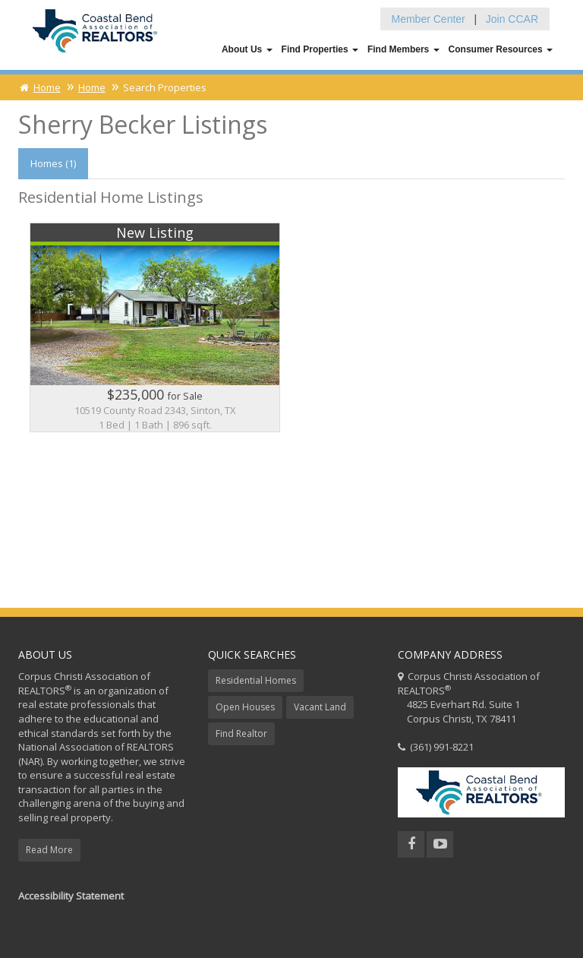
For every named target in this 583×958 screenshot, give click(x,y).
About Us (247, 49)
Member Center (428, 19)
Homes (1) (53, 163)
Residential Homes (256, 680)
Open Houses (245, 706)
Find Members (403, 49)
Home (39, 87)
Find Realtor (241, 733)
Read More (49, 849)
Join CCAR (512, 19)
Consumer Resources (501, 49)
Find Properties (320, 49)
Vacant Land (320, 706)
